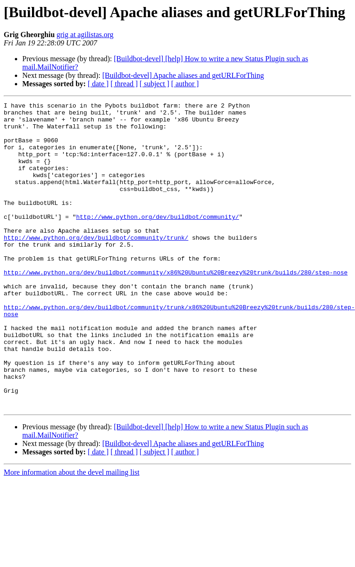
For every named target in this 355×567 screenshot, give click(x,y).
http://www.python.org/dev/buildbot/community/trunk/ (96, 265)
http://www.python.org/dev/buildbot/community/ (157, 240)
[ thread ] (124, 84)
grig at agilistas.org (85, 34)
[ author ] (185, 84)
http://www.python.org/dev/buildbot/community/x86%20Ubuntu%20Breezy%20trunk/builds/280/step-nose (176, 307)
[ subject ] (154, 84)
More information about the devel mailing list (71, 533)
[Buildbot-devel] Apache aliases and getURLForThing (183, 75)
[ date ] (98, 84)
